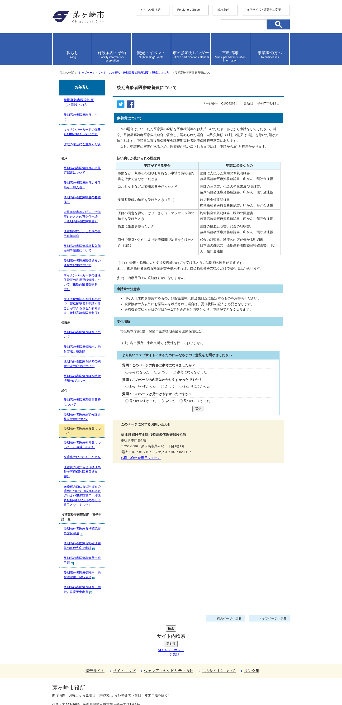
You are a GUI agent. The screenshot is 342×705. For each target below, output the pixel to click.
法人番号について (109, 678)
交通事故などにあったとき (82, 457)
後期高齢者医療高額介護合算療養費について (82, 417)
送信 (198, 409)
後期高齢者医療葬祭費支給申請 (82, 560)
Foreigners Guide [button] (188, 9)
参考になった (139, 372)
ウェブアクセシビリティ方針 (168, 635)
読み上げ (223, 9)
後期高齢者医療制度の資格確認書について (82, 170)
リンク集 (251, 635)
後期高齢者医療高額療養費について (82, 402)
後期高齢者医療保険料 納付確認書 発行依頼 (82, 575)
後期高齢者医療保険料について (82, 334)
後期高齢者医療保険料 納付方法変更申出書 (82, 589)
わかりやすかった (142, 386)
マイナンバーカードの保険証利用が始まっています (82, 132)
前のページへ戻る (229, 618)
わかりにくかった (197, 386)
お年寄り (115, 72)
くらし (102, 72)
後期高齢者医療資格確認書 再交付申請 (84, 531)
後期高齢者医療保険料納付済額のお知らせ (82, 378)
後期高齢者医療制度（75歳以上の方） (147, 72)
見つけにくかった (197, 401)
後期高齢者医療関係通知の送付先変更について (82, 263)
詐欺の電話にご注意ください (82, 146)
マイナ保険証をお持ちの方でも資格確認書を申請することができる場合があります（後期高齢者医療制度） (82, 306)
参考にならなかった (192, 372)
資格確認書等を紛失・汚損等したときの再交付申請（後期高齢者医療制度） (82, 216)
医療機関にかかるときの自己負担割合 (82, 233)
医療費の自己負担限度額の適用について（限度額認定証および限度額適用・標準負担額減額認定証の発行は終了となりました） (82, 496)
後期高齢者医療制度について (82, 117)
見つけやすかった (142, 401)
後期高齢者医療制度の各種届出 (82, 199)
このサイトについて (219, 635)
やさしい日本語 (151, 9)
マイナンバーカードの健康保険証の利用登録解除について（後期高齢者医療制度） (82, 282)
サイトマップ (124, 635)
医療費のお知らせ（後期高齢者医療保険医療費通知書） (82, 471)
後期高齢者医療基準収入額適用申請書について (82, 248)
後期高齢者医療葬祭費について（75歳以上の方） (82, 445)
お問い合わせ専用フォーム (141, 458)
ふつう (163, 372)
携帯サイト (95, 635)
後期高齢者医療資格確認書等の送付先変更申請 (82, 545)
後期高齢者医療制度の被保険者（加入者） (82, 185)
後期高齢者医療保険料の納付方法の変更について (82, 364)
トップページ (86, 72)
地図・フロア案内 (70, 688)
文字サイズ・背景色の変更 (264, 9)
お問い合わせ (108, 688)
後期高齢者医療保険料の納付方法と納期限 (82, 349)
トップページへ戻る (273, 618)
